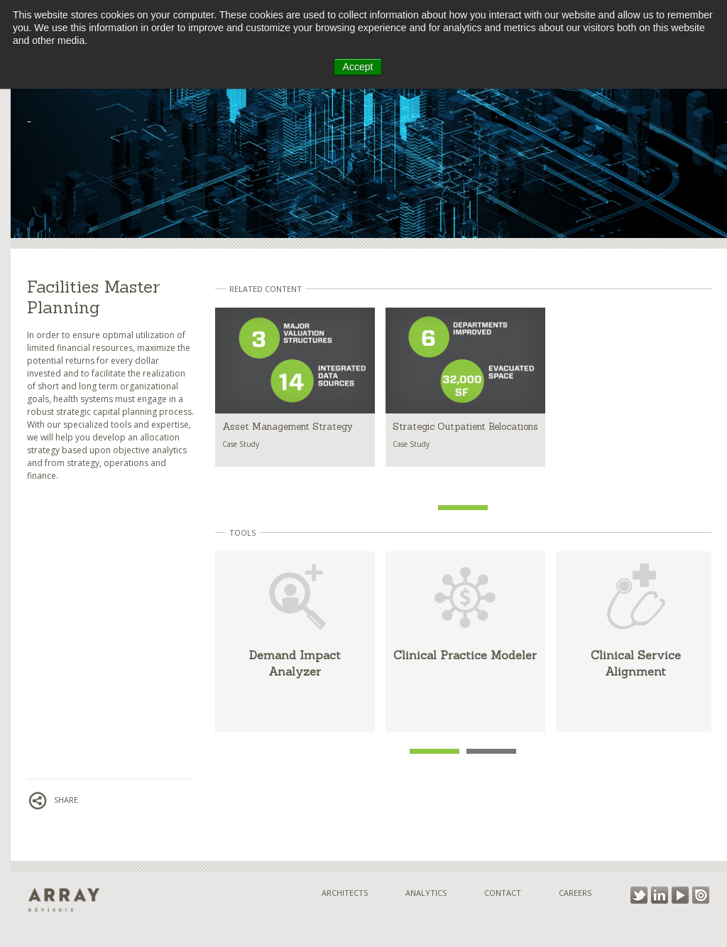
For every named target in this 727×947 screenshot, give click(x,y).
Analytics (426, 892)
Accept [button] (358, 66)
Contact (502, 892)
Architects (345, 892)
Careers (575, 892)
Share (52, 799)
